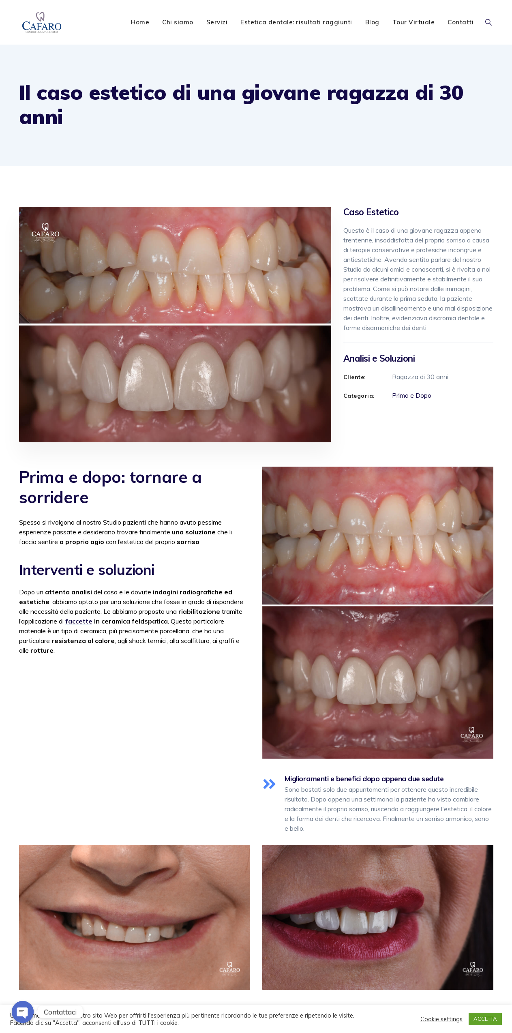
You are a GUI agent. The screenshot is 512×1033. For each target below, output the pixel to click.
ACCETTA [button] (485, 1019)
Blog (372, 22)
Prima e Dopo (411, 395)
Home (140, 22)
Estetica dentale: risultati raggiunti (296, 22)
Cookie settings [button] (441, 1019)
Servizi (217, 22)
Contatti (460, 22)
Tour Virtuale (413, 22)
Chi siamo (177, 22)
